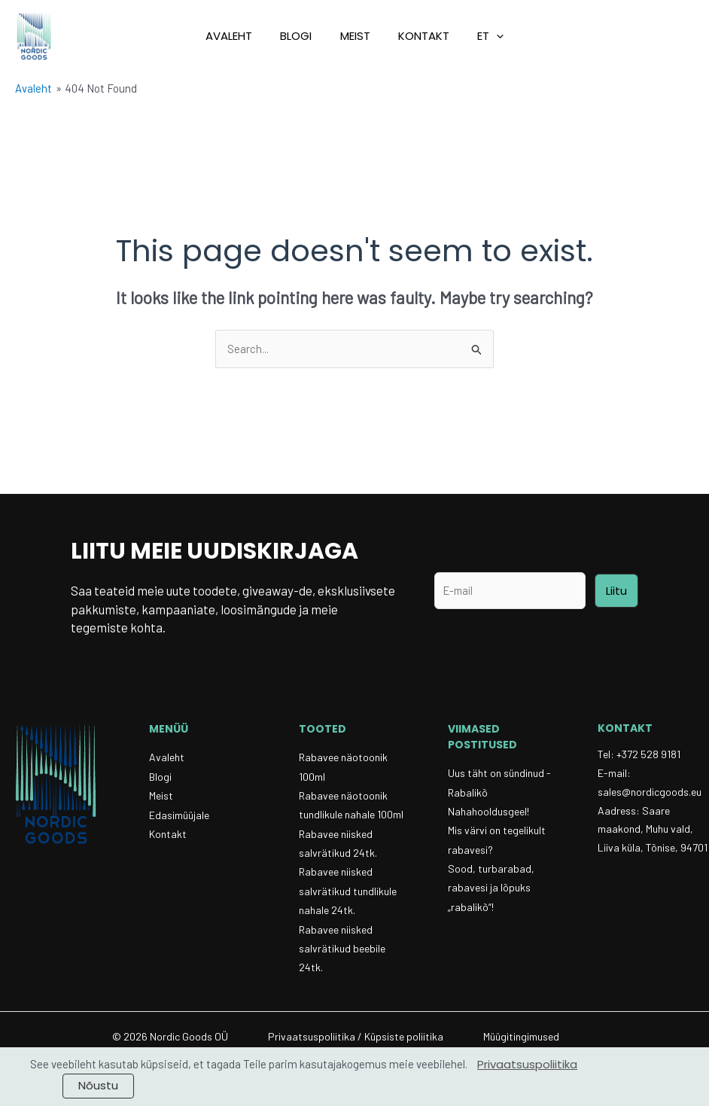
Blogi (302, 36)
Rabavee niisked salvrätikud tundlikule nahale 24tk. (348, 893)
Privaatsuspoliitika (527, 1064)
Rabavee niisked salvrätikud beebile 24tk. (342, 951)
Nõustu (98, 1085)
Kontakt (418, 36)
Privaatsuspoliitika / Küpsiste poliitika (355, 1040)
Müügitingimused (521, 1040)
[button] (479, 36)
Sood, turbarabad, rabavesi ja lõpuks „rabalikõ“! (491, 890)
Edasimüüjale (179, 815)
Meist (355, 36)
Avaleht (240, 36)
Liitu (616, 591)
